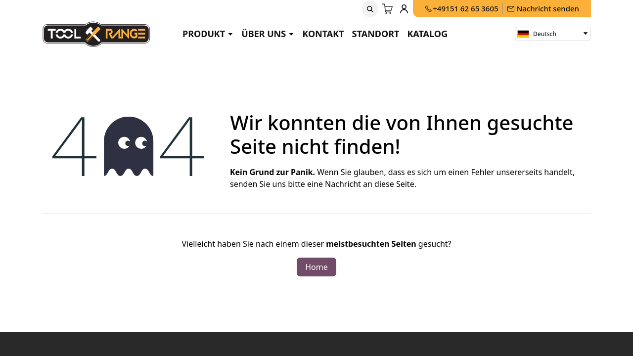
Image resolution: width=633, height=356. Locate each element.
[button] (370, 8)
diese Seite (394, 183)
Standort (376, 34)
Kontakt (323, 34)
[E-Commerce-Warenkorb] (388, 8)
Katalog (427, 34)
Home (316, 267)
